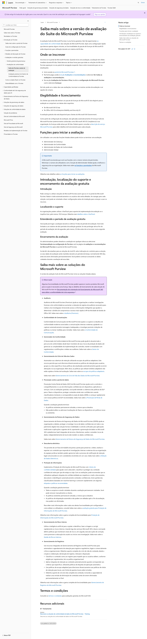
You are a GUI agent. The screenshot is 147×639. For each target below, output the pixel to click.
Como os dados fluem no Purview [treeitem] (15, 80)
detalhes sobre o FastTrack (86, 214)
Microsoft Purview (52, 22)
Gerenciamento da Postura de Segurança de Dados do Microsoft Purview (80, 439)
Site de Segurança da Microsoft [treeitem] (13, 127)
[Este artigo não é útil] (134, 49)
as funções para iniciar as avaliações (72, 174)
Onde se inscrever (124, 26)
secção (72, 75)
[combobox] (15, 25)
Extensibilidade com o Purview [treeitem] (14, 83)
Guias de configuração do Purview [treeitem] (15, 47)
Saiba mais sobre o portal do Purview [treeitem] (16, 43)
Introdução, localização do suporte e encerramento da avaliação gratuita (130, 34)
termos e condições (55, 596)
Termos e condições (125, 42)
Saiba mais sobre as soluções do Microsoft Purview (128, 39)
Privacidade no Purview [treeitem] (11, 134)
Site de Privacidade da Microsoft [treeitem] (13, 123)
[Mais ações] (105, 22)
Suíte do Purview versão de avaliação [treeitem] (17, 69)
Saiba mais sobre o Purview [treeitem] (12, 33)
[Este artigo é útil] (132, 49)
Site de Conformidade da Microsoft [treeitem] (14, 116)
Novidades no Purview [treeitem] (10, 36)
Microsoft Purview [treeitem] (9, 29)
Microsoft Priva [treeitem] (8, 120)
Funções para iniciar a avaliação (128, 31)
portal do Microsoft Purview (64, 72)
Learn (42, 22)
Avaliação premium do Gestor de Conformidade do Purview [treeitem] (18, 75)
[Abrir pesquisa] (138, 2)
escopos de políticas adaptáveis (93, 371)
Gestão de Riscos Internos (52, 537)
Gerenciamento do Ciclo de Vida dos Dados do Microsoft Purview (78, 376)
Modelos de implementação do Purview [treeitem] (15, 130)
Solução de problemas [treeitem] (10, 113)
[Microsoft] (3, 2)
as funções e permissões (83, 165)
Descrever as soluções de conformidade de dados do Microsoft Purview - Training (65, 614)
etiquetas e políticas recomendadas (56, 483)
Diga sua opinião (100, 14)
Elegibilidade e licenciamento (127, 28)
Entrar (143, 2)
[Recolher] (28, 21)
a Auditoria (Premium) (70, 313)
